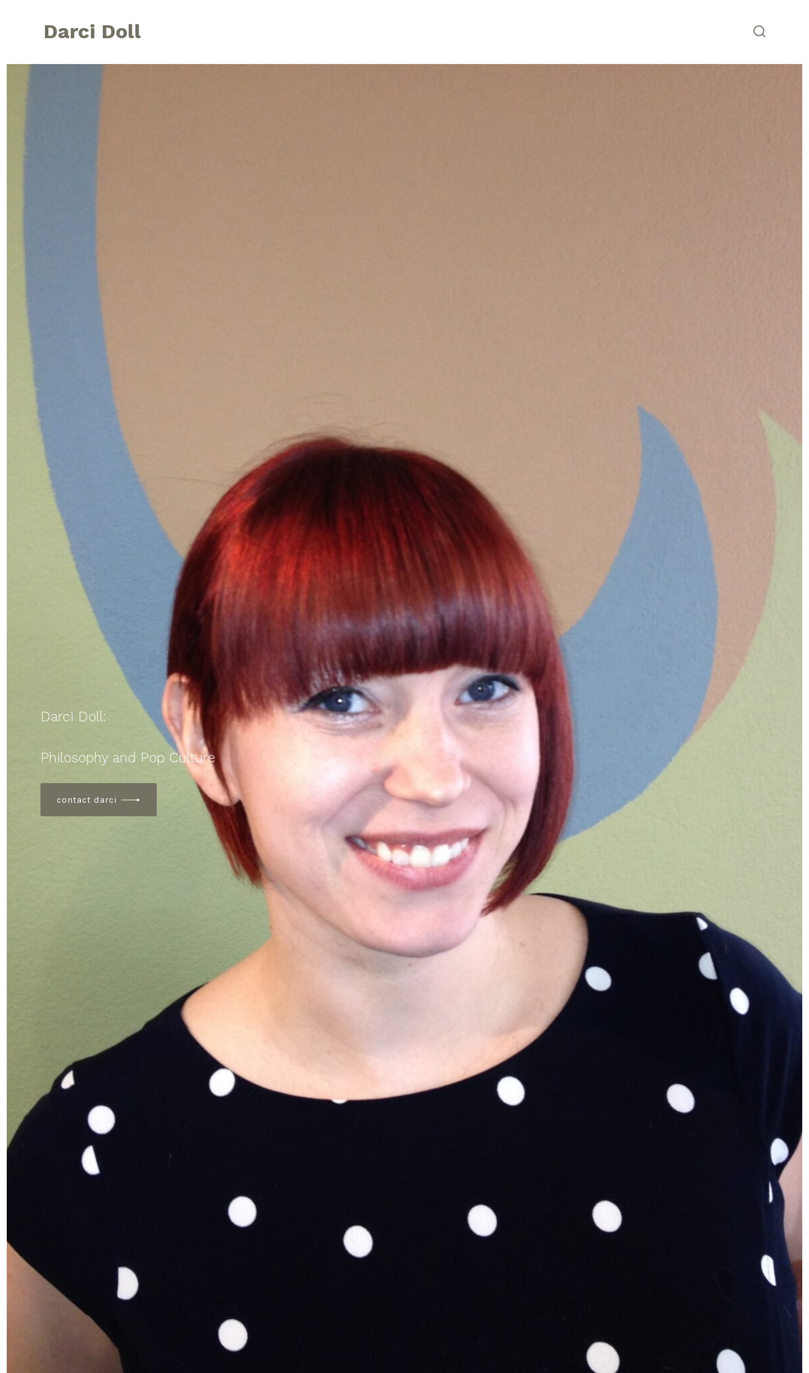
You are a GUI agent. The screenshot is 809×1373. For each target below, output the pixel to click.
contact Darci (87, 799)
